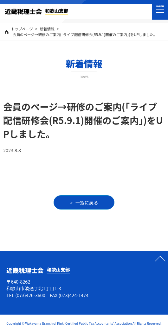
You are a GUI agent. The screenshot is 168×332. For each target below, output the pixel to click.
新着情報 (47, 28)
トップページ (22, 28)
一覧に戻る (86, 202)
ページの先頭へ (160, 258)
